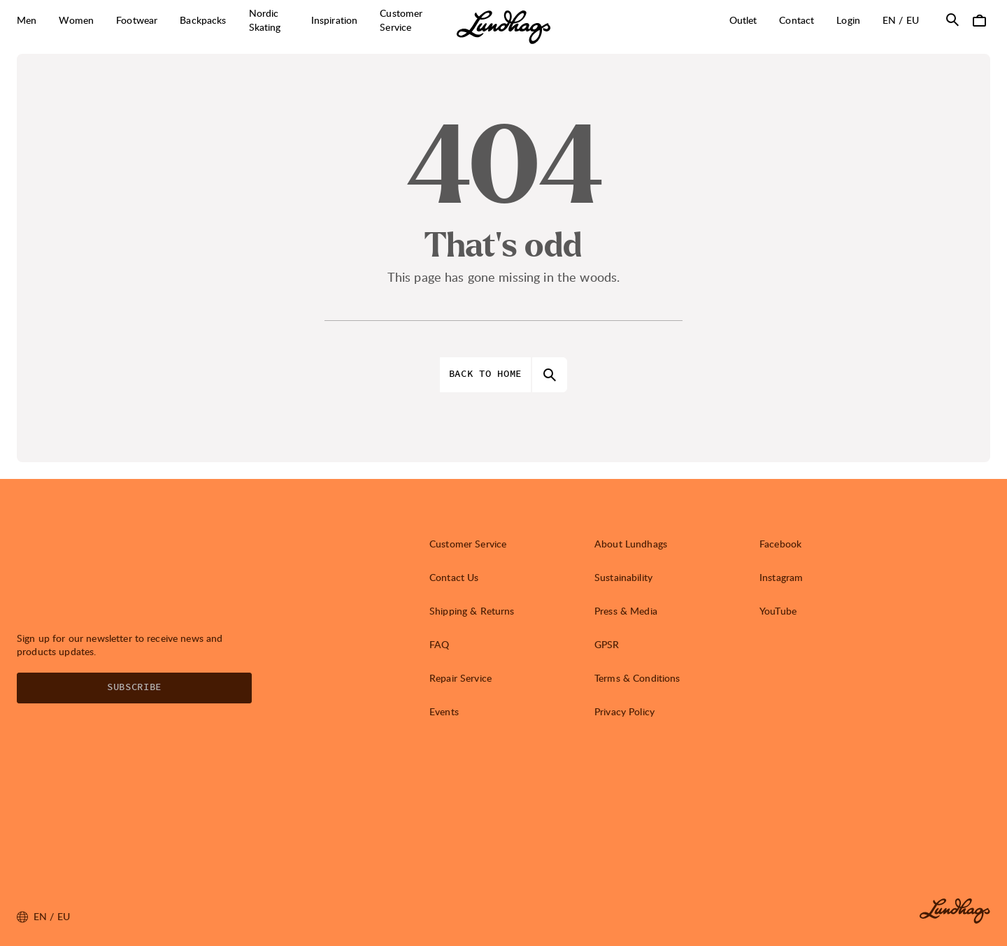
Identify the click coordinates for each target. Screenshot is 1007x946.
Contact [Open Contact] (796, 20)
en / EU (906, 20)
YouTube (778, 610)
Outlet (743, 20)
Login (848, 20)
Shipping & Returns (472, 610)
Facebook (780, 543)
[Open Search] (952, 19)
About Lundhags (630, 543)
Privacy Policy (624, 711)
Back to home (485, 374)
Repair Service (460, 678)
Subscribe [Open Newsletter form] (134, 687)
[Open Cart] (979, 19)
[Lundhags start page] (503, 27)
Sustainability (623, 577)
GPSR (607, 644)
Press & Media (625, 610)
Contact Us (453, 577)
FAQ (439, 644)
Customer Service (467, 543)
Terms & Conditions (637, 678)
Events (444, 711)
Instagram (781, 577)
